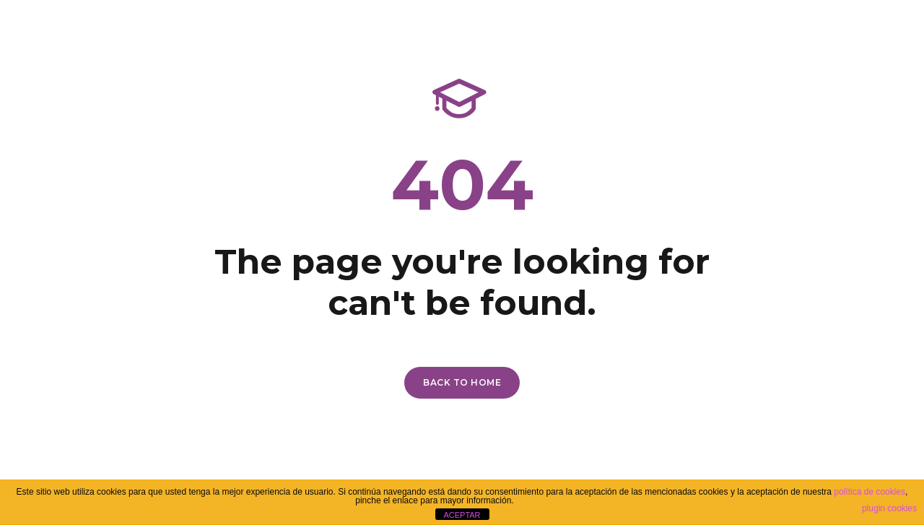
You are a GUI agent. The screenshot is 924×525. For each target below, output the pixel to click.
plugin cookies (889, 508)
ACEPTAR (461, 515)
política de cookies (869, 492)
